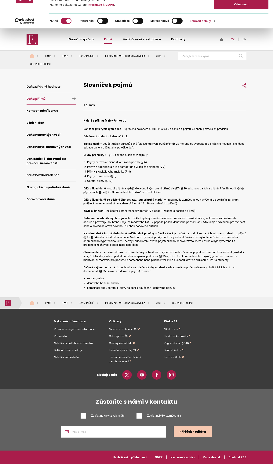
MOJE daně (171, 329)
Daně (48, 56)
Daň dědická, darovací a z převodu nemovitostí (46, 161)
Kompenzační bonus (42, 111)
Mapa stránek (212, 457)
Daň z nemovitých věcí (43, 135)
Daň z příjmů (86, 56)
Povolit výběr (241, 20)
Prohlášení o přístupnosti (130, 457)
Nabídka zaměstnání (66, 357)
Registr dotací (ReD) (176, 343)
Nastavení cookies (182, 457)
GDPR (159, 457)
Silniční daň (35, 123)
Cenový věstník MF (120, 343)
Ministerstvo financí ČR (123, 329)
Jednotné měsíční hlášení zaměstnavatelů (125, 359)
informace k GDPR (100, 32)
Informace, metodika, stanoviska (125, 56)
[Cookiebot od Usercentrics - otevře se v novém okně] (24, 48)
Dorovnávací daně (41, 199)
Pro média (60, 336)
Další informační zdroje (68, 350)
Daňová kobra (172, 350)
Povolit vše (241, 9)
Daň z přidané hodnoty (43, 87)
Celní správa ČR (119, 336)
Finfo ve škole (172, 357)
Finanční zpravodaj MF (123, 350)
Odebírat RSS (237, 457)
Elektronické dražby (176, 336)
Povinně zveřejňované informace (74, 329)
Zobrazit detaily (200, 48)
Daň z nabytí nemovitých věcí (49, 147)
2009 (158, 56)
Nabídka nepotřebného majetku (73, 343)
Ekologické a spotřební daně (48, 187)
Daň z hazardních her (43, 175)
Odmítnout (241, 31)
